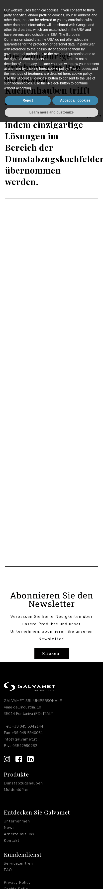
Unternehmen (17, 717)
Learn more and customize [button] (51, 879)
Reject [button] (27, 867)
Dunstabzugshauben (23, 679)
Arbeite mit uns (19, 730)
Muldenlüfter (16, 686)
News (9, 724)
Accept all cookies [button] (75, 867)
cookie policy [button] (58, 835)
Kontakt (11, 737)
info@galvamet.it (20, 635)
